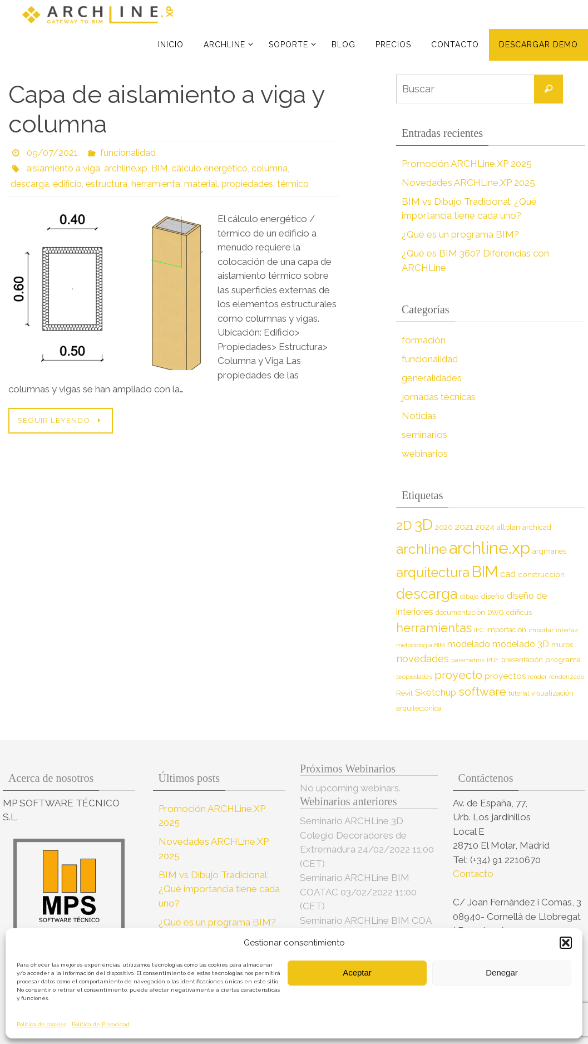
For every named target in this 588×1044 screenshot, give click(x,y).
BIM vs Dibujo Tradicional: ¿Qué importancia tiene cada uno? (219, 889)
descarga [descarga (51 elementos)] (427, 593)
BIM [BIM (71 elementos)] (485, 572)
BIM (159, 168)
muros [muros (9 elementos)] (562, 645)
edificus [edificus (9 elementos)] (519, 612)
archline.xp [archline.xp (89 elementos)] (489, 548)
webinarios (425, 453)
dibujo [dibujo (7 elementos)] (469, 596)
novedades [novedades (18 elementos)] (422, 658)
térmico (293, 184)
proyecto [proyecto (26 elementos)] (458, 675)
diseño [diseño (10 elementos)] (493, 596)
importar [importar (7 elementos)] (541, 630)
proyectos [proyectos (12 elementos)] (505, 676)
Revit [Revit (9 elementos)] (404, 693)
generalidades (432, 377)
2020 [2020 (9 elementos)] (444, 527)
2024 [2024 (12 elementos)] (485, 527)
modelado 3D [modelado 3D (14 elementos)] (520, 644)
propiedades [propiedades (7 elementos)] (414, 677)
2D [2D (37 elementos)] (404, 525)
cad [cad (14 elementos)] (508, 574)
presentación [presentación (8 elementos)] (522, 660)
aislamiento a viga (63, 168)
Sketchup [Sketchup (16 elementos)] (435, 692)
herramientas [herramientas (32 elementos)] (434, 628)
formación (424, 340)
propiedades (247, 184)
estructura (106, 184)
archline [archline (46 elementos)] (421, 549)
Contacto (474, 873)
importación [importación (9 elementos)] (506, 630)
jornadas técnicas (439, 396)
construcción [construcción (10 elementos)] (541, 574)
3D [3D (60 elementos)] (423, 524)
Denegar (502, 972)
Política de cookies (41, 1024)
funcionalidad (128, 152)
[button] (565, 942)
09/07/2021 (52, 152)
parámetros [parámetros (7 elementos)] (468, 660)
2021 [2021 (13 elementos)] (464, 526)
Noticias (419, 415)
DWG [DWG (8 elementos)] (495, 612)
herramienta (155, 184)
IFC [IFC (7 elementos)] (479, 630)
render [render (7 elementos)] (537, 677)
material (201, 184)
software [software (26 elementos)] (482, 691)
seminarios (424, 434)
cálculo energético (209, 168)
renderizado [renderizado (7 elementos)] (566, 677)
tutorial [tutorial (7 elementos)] (518, 693)
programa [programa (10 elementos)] (563, 659)
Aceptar (357, 972)
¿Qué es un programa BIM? (460, 234)
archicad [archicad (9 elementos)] (536, 527)
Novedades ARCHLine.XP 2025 (468, 182)
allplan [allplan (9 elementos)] (508, 527)
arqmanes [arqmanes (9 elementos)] (549, 551)
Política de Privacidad (101, 1024)
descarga (30, 184)
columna (269, 168)
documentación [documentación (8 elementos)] (460, 612)
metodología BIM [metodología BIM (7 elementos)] (420, 645)
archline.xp (125, 168)
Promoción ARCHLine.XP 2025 (467, 163)
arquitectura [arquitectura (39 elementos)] (433, 572)
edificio (67, 184)
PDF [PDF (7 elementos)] (493, 660)
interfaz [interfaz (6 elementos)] (567, 630)
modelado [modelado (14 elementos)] (468, 644)
